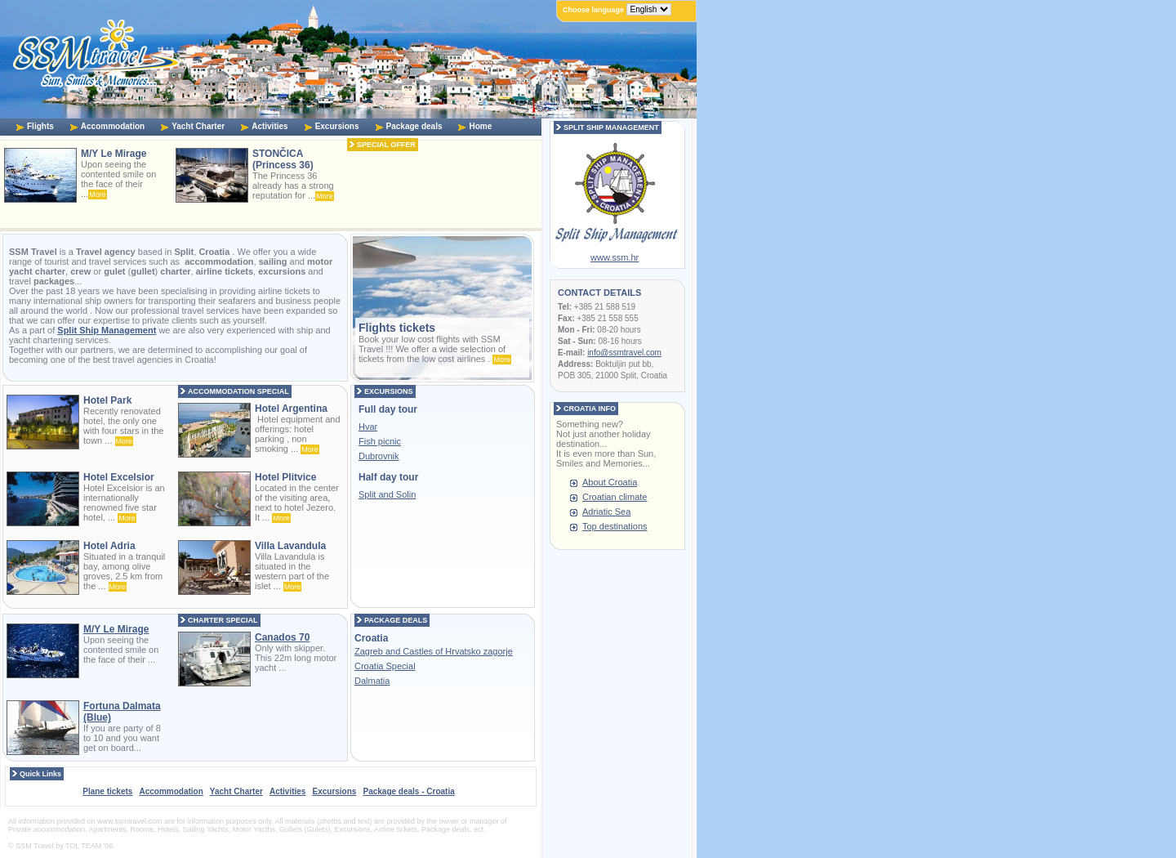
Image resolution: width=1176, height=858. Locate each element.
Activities (269, 126)
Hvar (368, 426)
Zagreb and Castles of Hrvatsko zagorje (433, 651)
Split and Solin (387, 494)
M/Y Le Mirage (116, 629)
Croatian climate (614, 497)
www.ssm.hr (614, 257)
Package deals (414, 126)
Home (480, 126)
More (97, 194)
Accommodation (113, 126)
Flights (40, 126)
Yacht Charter (198, 126)
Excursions (337, 126)
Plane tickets (107, 791)
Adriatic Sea (606, 511)
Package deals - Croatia (408, 791)
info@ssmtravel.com (624, 352)
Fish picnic (380, 441)
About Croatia (609, 482)
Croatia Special (385, 666)
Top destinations (615, 526)
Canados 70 (282, 637)
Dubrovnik (379, 456)
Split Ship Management (106, 330)
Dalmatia (372, 681)
